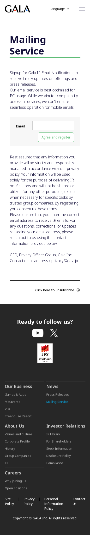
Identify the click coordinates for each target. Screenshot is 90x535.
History (10, 451)
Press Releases (57, 397)
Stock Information (59, 451)
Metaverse (12, 404)
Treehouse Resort (18, 418)
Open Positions (16, 490)
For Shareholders (59, 443)
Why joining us (15, 483)
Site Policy (9, 501)
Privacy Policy (29, 501)
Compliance (54, 465)
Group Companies (18, 458)
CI (6, 465)
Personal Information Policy (53, 504)
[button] (59, 9)
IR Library (53, 436)
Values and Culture (18, 436)
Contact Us (79, 501)
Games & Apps (15, 397)
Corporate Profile (17, 443)
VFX (7, 411)
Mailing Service (57, 404)
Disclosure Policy (58, 458)
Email (20, 126)
